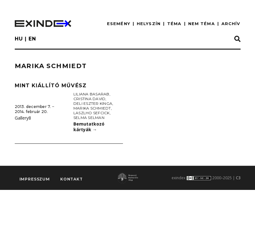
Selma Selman (88, 117)
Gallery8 (23, 118)
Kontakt (71, 179)
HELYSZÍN (149, 23)
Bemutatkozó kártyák (88, 127)
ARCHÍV (231, 23)
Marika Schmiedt (92, 108)
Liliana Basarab (91, 94)
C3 (238, 177)
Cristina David (89, 98)
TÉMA (174, 23)
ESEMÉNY (118, 23)
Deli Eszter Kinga (92, 103)
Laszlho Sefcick (91, 112)
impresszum (34, 179)
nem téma (201, 23)
